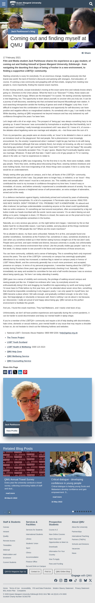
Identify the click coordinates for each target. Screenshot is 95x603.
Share (87, 53)
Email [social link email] (4, 371)
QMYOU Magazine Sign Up (15, 571)
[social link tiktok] (75, 579)
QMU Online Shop (63, 571)
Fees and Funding (56, 563)
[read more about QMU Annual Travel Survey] (24, 492)
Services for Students (34, 529)
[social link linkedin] (65, 579)
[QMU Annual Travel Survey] (24, 463)
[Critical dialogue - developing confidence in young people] (71, 463)
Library (28, 538)
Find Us (48, 571)
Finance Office (31, 561)
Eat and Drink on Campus (36, 565)
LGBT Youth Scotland (17, 342)
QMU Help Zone (14, 352)
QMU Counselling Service (19, 361)
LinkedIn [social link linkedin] (17, 371)
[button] (3, 4)
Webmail (6, 549)
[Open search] (91, 4)
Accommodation (32, 556)
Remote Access (9, 540)
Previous (5, 512)
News (74, 553)
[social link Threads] (80, 579)
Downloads (53, 546)
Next (9, 512)
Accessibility (26, 587)
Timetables (7, 545)
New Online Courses (57, 534)
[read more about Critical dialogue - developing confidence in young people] (70, 496)
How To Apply (54, 558)
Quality (6, 536)
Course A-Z (53, 529)
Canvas (6, 526)
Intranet (6, 531)
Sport (28, 547)
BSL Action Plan (9, 590)
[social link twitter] (90, 579)
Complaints (21, 590)
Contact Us (35, 571)
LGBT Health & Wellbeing (19, 347)
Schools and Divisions (80, 543)
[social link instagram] (60, 579)
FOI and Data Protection (42, 587)
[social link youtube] (70, 579)
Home (5, 587)
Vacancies (76, 548)
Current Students (9, 562)
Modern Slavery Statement (63, 587)
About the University (79, 526)
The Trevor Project (15, 338)
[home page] (24, 3)
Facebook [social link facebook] (9, 371)
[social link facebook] (55, 579)
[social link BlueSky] (85, 579)
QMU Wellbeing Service (18, 356)
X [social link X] (13, 371)
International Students (34, 534)
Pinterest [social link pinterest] (22, 371)
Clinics (28, 552)
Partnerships (77, 531)
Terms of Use (14, 587)
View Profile (11, 430)
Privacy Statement (82, 587)
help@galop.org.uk (69, 333)
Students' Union (32, 543)
